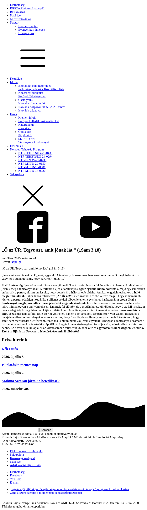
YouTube (15, 479)
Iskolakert (24, 128)
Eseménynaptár (27, 26)
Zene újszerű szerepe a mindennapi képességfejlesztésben (46, 492)
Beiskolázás (17, 12)
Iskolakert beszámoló (31, 103)
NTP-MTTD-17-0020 (32, 170)
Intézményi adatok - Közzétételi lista (41, 89)
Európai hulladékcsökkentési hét (38, 121)
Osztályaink (25, 99)
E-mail (14, 482)
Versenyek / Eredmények (33, 142)
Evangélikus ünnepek (31, 29)
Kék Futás (10, 349)
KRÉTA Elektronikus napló (27, 8)
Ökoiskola (24, 131)
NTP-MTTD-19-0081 (32, 167)
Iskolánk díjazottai (29, 110)
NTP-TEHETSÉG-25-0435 (35, 153)
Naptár (14, 22)
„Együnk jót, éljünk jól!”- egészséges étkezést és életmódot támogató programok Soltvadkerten (69, 489)
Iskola (14, 82)
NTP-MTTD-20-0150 (32, 163)
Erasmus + (16, 146)
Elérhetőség (17, 4)
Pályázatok (25, 135)
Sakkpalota (17, 174)
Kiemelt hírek (27, 117)
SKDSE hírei (26, 138)
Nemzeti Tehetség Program (27, 149)
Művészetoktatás (20, 19)
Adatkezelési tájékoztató (25, 465)
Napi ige (15, 15)
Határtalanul (26, 124)
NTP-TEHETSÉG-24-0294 (35, 156)
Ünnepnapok (26, 33)
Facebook (16, 475)
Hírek (13, 114)
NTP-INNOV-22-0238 (32, 160)
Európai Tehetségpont (32, 96)
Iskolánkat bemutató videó (34, 85)
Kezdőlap (16, 78)
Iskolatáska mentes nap (20, 365)
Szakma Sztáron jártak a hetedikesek (30, 381)
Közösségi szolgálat (30, 92)
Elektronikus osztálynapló (26, 451)
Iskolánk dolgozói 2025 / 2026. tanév (41, 107)
